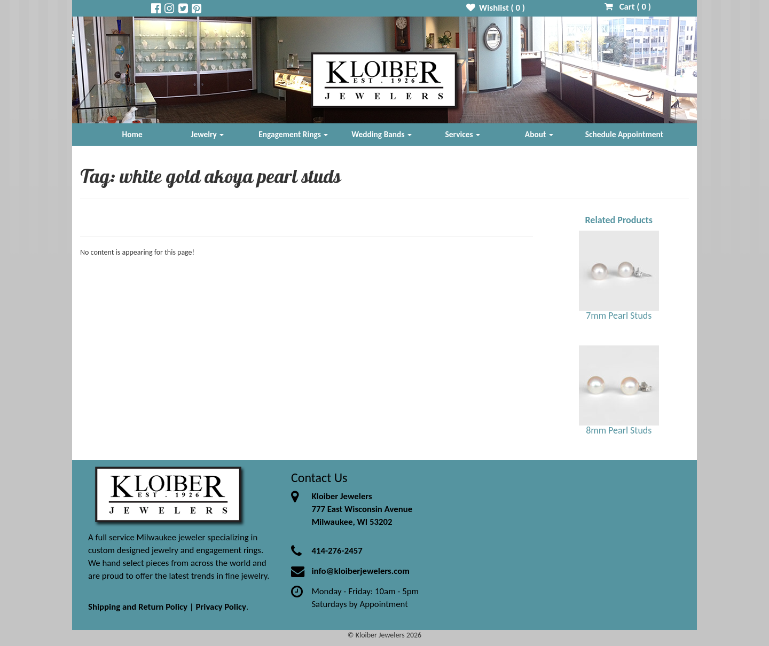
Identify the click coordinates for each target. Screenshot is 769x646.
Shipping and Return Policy (137, 606)
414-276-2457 (336, 550)
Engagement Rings (293, 134)
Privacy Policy (220, 606)
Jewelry (207, 134)
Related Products (619, 220)
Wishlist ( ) (495, 7)
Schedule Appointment (624, 134)
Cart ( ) (628, 6)
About (539, 134)
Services (463, 134)
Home (132, 134)
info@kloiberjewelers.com (360, 571)
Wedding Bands (381, 134)
